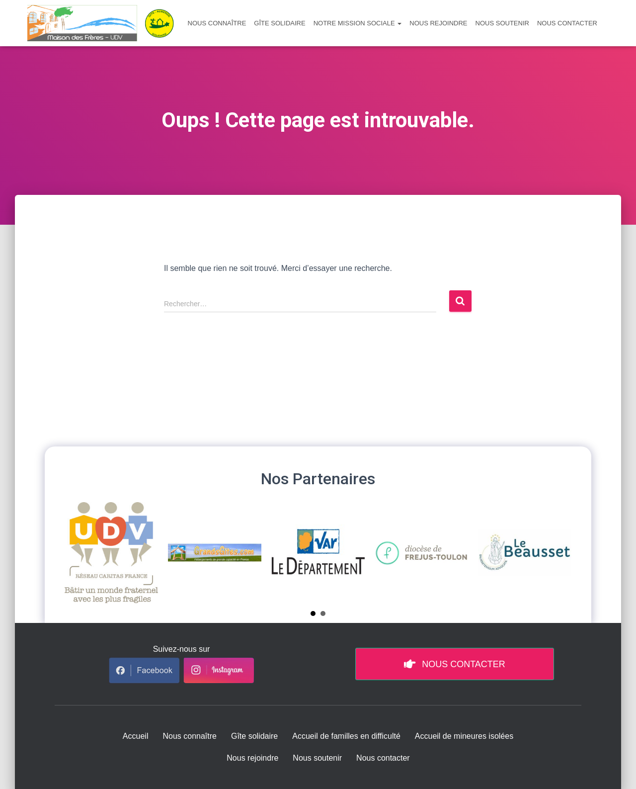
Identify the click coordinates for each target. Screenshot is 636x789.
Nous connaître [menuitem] (189, 736)
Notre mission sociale (358, 23)
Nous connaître (217, 23)
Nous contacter (567, 23)
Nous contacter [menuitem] (383, 758)
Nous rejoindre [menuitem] (252, 758)
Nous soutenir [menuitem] (317, 758)
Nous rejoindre (438, 23)
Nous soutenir (502, 23)
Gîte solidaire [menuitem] (254, 736)
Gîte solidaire (279, 23)
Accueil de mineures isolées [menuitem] (464, 736)
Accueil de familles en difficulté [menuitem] (346, 736)
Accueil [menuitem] (136, 736)
